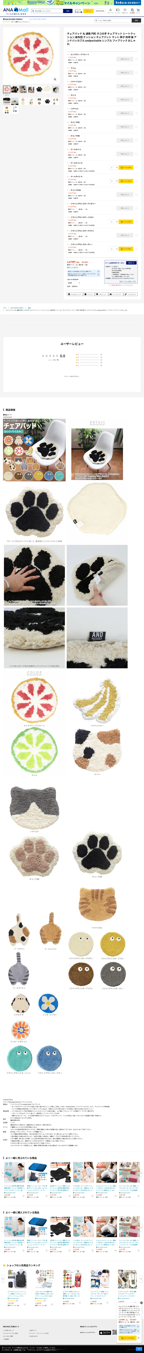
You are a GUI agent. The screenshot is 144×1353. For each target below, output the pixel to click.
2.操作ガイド (32, 1330)
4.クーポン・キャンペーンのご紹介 (39, 1333)
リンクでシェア (132, 294)
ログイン (88, 11)
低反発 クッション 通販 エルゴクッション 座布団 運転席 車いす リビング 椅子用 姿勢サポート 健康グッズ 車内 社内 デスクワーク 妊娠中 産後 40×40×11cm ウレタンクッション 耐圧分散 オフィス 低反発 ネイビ (60, 1188)
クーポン (117, 13)
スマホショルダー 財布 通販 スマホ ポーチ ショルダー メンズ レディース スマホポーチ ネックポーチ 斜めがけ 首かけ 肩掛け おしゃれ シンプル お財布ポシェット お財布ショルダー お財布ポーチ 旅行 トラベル (127, 1293)
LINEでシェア (102, 294)
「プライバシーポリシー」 (35, 1350)
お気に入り (125, 13)
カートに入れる (127, 167)
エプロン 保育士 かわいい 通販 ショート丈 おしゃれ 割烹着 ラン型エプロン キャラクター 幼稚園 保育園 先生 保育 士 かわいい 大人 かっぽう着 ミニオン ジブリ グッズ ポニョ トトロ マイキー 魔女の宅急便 (72, 1293)
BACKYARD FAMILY (14, 19)
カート (138, 13)
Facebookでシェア (76, 294)
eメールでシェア (117, 294)
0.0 (62, 355)
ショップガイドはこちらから (38, 19)
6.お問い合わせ (33, 1336)
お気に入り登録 (138, 1338)
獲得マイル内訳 (71, 267)
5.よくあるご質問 (8, 1336)
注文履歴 (132, 13)
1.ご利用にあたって (8, 1330)
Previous (3, 1173)
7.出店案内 (6, 1339)
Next (141, 1173)
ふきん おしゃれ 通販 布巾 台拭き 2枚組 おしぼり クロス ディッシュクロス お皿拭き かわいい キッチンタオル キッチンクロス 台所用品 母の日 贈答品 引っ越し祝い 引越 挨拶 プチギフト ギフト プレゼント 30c (44, 1293)
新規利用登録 (100, 11)
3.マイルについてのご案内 (10, 1333)
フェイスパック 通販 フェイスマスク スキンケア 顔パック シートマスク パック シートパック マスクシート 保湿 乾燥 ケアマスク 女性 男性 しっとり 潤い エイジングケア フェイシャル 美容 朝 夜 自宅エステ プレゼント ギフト (99, 1293)
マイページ (110, 13)
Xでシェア (90, 294)
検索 (67, 11)
